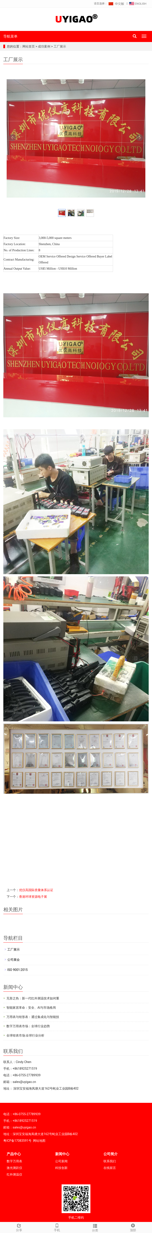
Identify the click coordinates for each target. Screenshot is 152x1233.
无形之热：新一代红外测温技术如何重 (32, 998)
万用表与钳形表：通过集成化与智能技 (32, 1017)
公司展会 (13, 959)
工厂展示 (59, 46)
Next (139, 137)
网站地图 (39, 1140)
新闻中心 (62, 1154)
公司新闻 (61, 1161)
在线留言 (109, 1168)
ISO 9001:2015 (17, 970)
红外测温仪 (14, 1174)
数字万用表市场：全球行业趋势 (28, 1026)
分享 (19, 1227)
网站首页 (28, 46)
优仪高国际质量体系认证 (36, 890)
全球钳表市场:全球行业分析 (25, 1035)
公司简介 (110, 1154)
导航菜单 (10, 36)
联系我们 (109, 1161)
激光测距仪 (14, 1168)
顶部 (133, 1227)
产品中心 (14, 1154)
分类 (95, 1227)
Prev (12, 137)
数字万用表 (14, 1161)
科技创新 (61, 1168)
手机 (57, 1227)
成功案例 (44, 46)
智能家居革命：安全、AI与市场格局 (31, 1007)
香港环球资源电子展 (33, 896)
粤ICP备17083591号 (17, 1140)
